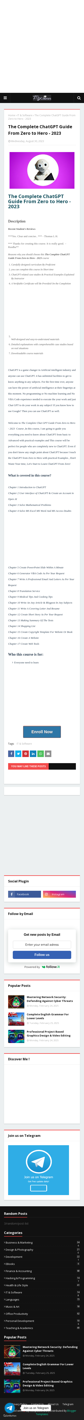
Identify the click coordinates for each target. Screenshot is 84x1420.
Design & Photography (43, 1249)
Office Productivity (43, 1314)
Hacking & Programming (43, 1278)
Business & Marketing (43, 1242)
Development (43, 1257)
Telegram (67, 1404)
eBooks (43, 1264)
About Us (53, 1404)
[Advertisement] (42, 46)
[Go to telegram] (10, 1408)
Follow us (42, 955)
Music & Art (43, 1306)
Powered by (42, 967)
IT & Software (24, 115)
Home (11, 115)
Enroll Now (42, 732)
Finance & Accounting (43, 1271)
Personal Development (43, 1321)
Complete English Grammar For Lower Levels (48, 1016)
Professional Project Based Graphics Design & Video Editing (49, 1034)
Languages (43, 1299)
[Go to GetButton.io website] (9, 1416)
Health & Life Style (43, 1285)
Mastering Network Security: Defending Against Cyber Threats (50, 999)
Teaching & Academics (43, 1328)
